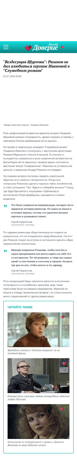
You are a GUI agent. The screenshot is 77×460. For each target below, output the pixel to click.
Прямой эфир (63, 47)
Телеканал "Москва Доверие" (41, 47)
